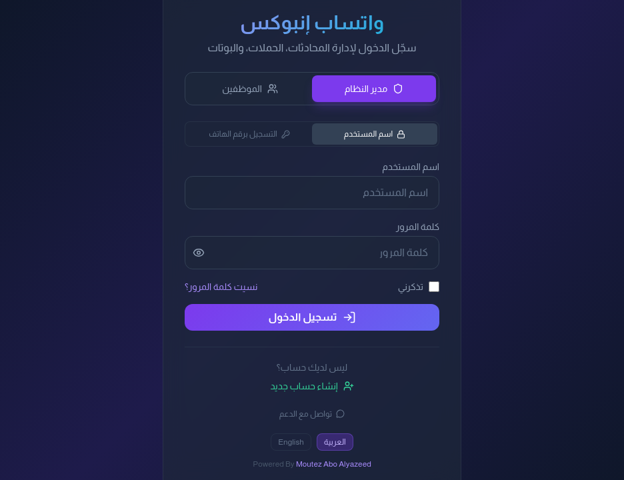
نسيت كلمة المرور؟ (221, 286)
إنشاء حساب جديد (311, 386)
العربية (335, 442)
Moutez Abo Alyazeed (333, 464)
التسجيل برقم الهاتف (249, 134)
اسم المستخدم (375, 134)
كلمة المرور (417, 226)
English (291, 442)
